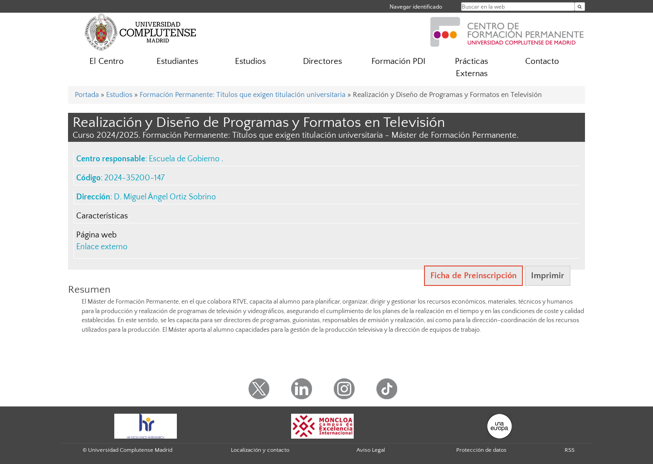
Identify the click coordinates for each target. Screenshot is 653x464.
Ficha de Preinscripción (473, 275)
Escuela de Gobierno (185, 159)
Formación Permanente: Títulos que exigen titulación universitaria (243, 95)
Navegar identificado (416, 6)
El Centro (106, 61)
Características (102, 216)
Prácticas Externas (471, 67)
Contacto (542, 61)
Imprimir (547, 275)
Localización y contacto (260, 450)
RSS (570, 450)
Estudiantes (177, 61)
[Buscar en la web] (580, 6)
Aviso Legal (370, 450)
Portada (87, 95)
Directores (322, 61)
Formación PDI (398, 61)
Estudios (250, 61)
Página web (96, 235)
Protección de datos (481, 450)
